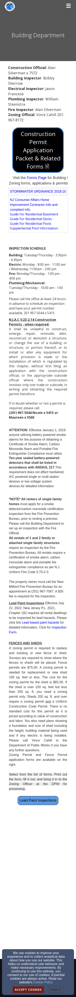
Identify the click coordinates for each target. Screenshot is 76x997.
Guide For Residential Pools (30, 223)
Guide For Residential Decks (31, 219)
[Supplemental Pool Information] (34, 228)
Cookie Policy (43, 982)
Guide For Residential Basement (34, 214)
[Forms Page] (37, 177)
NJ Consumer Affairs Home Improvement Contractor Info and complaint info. (34, 204)
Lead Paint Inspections (37, 800)
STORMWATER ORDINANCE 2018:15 (38, 191)
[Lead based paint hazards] (41, 622)
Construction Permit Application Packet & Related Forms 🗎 (38, 150)
